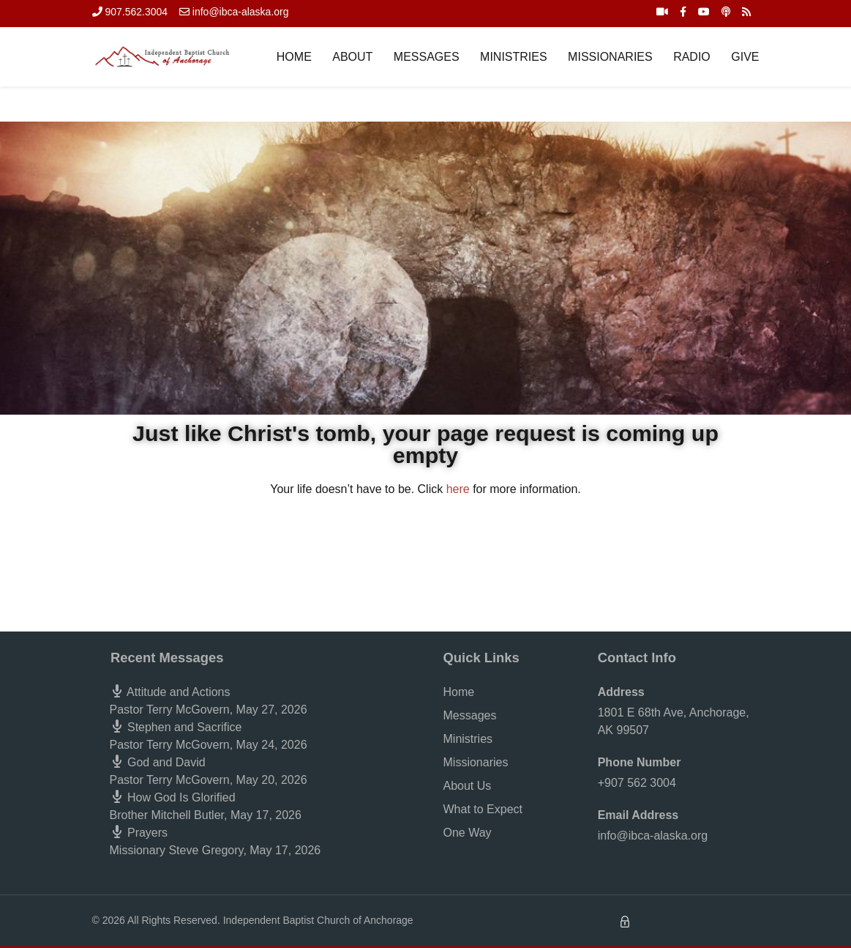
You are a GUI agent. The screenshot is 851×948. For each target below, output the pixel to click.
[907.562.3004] (130, 12)
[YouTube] (704, 12)
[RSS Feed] (746, 12)
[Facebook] (683, 12)
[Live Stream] (662, 12)
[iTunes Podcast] (725, 12)
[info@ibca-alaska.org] (234, 12)
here (458, 489)
